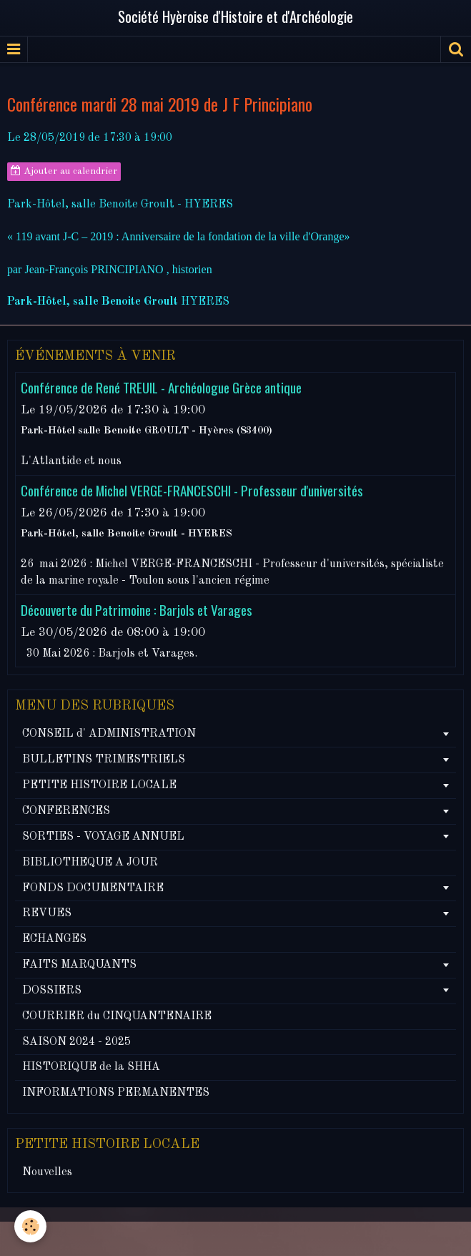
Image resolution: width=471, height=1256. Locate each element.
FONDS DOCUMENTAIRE (93, 888)
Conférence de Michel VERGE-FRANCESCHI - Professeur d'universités (192, 491)
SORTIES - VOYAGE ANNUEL (103, 837)
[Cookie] (30, 1226)
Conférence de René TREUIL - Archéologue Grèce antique (161, 388)
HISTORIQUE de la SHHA (91, 1067)
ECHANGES (54, 939)
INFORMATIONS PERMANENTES (115, 1093)
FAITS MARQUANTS (79, 965)
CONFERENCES (66, 811)
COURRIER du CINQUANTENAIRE (117, 1016)
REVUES (46, 913)
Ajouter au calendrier (64, 171)
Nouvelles (47, 1172)
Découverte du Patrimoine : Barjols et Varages (136, 610)
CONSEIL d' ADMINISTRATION (109, 734)
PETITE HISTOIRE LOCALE (99, 785)
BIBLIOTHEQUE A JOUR (90, 862)
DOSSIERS (51, 990)
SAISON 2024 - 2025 (76, 1042)
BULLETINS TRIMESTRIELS (103, 759)
